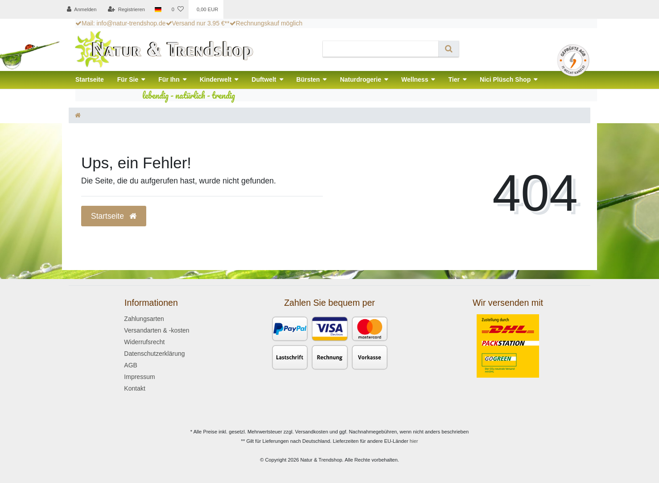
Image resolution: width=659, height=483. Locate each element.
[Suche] (449, 49)
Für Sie (127, 79)
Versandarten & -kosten (156, 330)
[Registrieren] (126, 9)
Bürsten (308, 79)
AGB (130, 365)
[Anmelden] (82, 9)
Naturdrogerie (360, 79)
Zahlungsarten (144, 318)
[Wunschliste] (177, 9)
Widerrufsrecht (144, 342)
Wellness (414, 79)
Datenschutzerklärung (154, 353)
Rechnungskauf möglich (266, 23)
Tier (453, 79)
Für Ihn (168, 79)
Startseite (89, 79)
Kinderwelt (216, 79)
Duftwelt (263, 79)
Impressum (139, 376)
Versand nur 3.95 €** (198, 23)
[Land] (158, 9)
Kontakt (134, 388)
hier (414, 441)
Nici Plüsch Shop (505, 79)
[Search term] (381, 49)
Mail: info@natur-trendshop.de (120, 23)
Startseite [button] (113, 216)
